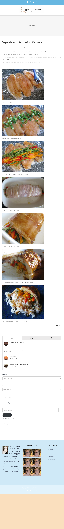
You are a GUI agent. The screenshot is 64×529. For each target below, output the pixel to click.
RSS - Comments (6, 397)
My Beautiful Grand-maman (52, 446)
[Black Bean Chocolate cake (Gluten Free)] (6, 364)
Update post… (53, 453)
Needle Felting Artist (11, 454)
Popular (12, 338)
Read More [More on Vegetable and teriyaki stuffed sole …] (58, 325)
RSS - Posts (5, 396)
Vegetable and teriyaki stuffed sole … (23, 42)
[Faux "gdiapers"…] (6, 356)
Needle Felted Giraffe (53, 456)
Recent (32, 338)
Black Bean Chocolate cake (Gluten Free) (18, 364)
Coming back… (52, 442)
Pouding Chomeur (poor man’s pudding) (13, 350)
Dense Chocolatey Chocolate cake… (17, 342)
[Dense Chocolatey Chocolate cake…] (6, 342)
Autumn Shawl (52, 449)
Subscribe (7, 415)
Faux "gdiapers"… (13, 356)
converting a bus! (14, 464)
